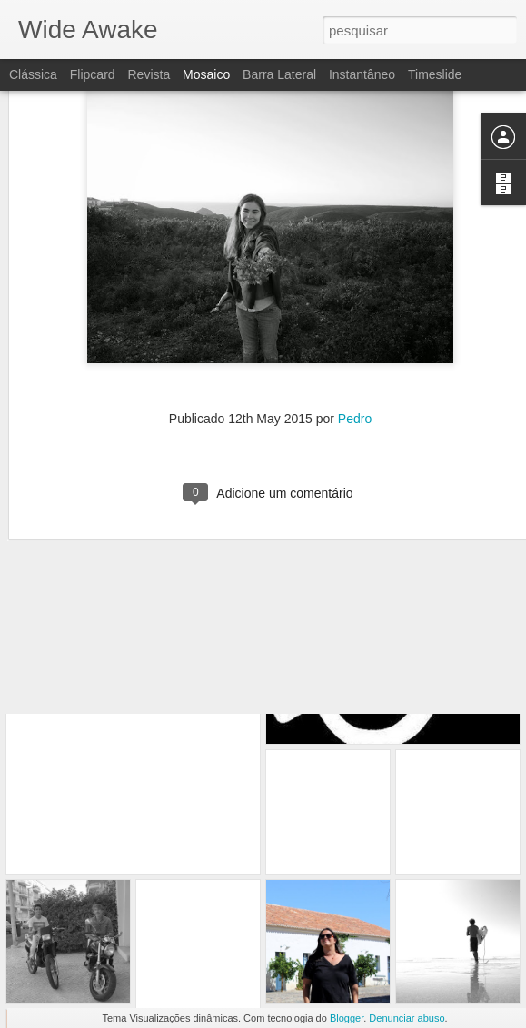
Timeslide (434, 74)
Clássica (33, 74)
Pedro (355, 347)
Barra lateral (279, 74)
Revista (148, 74)
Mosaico (206, 74)
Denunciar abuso (406, 1018)
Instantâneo (362, 74)
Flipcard (92, 74)
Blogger (346, 1018)
